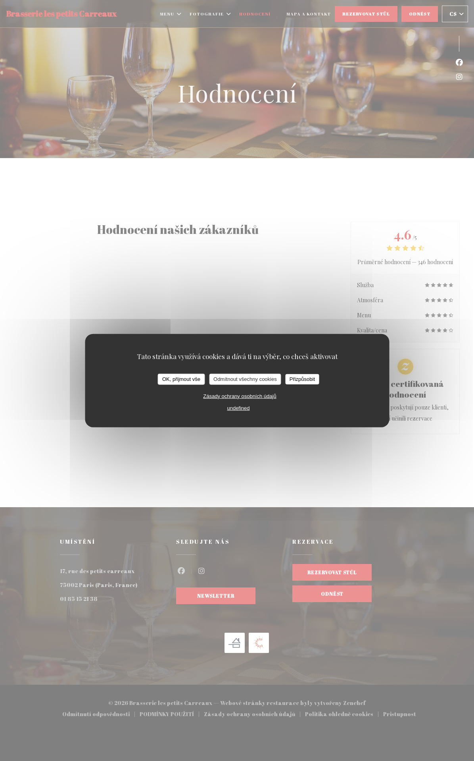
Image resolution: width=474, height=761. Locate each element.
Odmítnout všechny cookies (245, 379)
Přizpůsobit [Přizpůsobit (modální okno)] (302, 379)
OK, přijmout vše (181, 379)
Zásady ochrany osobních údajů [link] (239, 396)
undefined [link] (238, 408)
